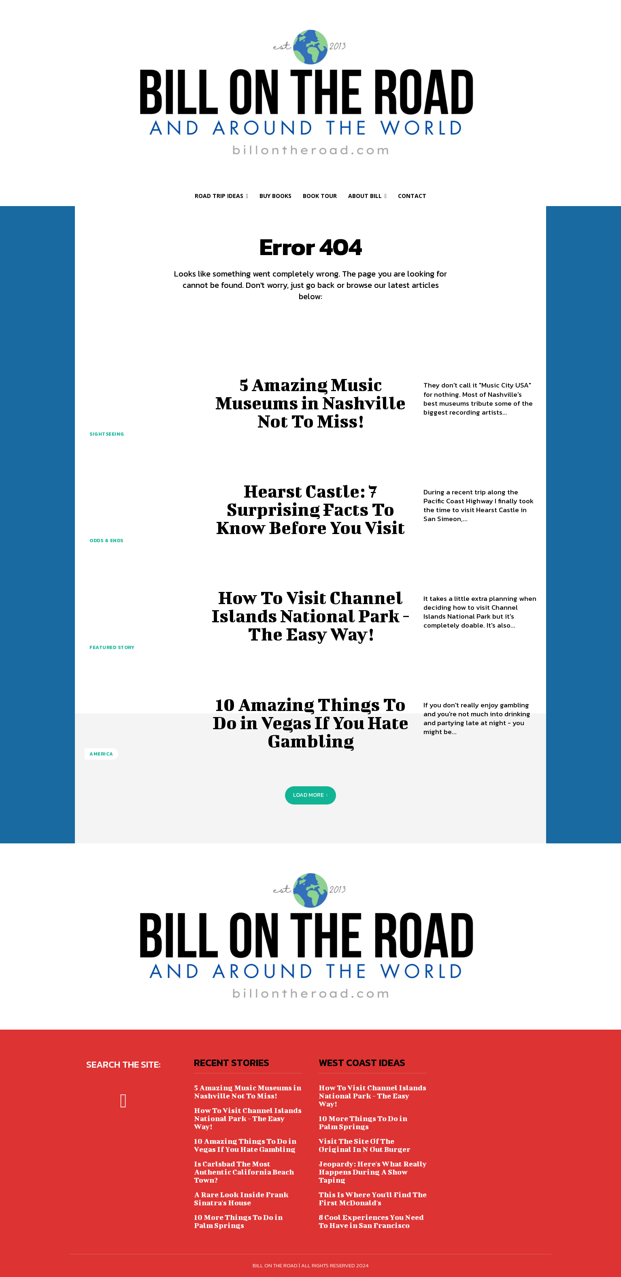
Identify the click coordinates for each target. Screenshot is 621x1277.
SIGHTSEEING (106, 434)
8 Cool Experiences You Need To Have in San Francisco (371, 1221)
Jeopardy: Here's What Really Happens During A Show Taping (373, 1172)
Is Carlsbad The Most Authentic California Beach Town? (244, 1172)
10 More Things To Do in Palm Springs (238, 1221)
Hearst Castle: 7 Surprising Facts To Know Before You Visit (310, 509)
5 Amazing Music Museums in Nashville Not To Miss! (311, 402)
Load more (310, 795)
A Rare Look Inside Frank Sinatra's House (241, 1198)
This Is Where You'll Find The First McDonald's (373, 1198)
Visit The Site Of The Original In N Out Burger (364, 1145)
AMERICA (101, 754)
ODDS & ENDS (106, 540)
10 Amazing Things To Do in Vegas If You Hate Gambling (311, 722)
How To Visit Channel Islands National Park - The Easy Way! (310, 615)
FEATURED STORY (111, 647)
